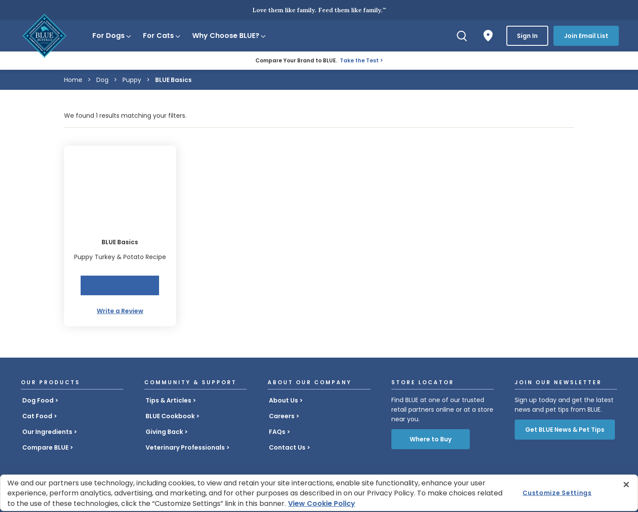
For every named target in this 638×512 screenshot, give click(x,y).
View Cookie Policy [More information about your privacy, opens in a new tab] (321, 503)
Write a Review (120, 311)
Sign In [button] (527, 35)
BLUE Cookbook (170, 416)
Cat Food (37, 416)
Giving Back (164, 431)
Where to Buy (430, 439)
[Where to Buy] (488, 35)
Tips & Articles (168, 400)
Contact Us (287, 447)
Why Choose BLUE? (229, 36)
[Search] (462, 35)
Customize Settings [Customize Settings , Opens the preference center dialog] (557, 492)
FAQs (277, 431)
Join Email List (586, 35)
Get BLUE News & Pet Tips (564, 429)
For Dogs (112, 36)
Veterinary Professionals (185, 447)
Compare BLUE (45, 447)
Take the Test (359, 60)
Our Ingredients (47, 431)
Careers (282, 416)
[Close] (626, 484)
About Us (283, 400)
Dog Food (38, 400)
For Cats (162, 36)
